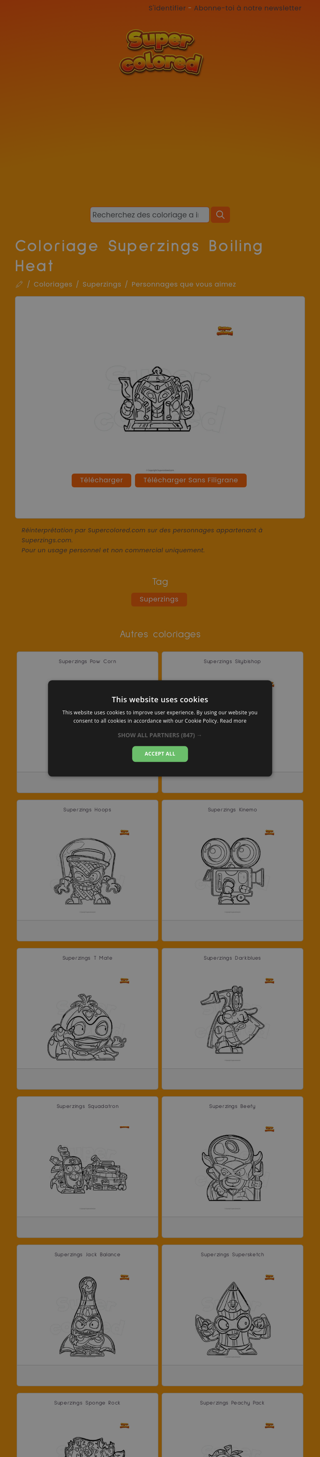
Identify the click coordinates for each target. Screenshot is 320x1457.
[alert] (160, 728)
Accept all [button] (160, 753)
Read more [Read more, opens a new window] (233, 721)
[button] (160, 735)
